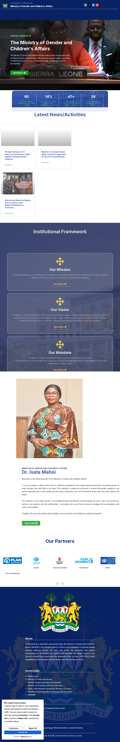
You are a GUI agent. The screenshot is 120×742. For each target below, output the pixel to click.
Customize (13, 728)
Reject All (33, 728)
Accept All (23, 732)
